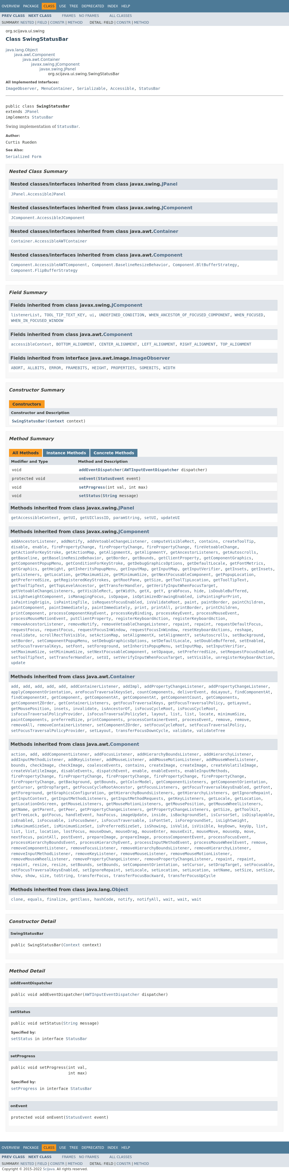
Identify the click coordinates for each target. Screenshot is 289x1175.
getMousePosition (30, 708)
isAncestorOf (115, 708)
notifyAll (148, 899)
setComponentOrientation (150, 864)
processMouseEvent (216, 613)
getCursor (21, 787)
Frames (69, 16)
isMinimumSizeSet (73, 826)
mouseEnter (154, 831)
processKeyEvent (174, 613)
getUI (69, 517)
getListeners (25, 574)
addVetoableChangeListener (117, 541)
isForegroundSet (193, 820)
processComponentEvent (179, 837)
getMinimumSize (129, 574)
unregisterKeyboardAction (244, 657)
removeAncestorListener (37, 624)
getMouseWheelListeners (235, 804)
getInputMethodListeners (78, 798)
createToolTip (238, 541)
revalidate (23, 635)
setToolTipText (27, 657)
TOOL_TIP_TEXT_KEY (64, 315)
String (110, 495)
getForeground (26, 793)
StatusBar (149, 88)
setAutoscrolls (210, 635)
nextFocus (21, 837)
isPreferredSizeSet (118, 826)
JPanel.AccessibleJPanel (38, 194)
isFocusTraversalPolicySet (117, 714)
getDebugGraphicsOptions (155, 563)
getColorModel (136, 782)
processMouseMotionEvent (38, 618)
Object (120, 889)
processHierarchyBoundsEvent (43, 842)
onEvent (87, 478)
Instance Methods (66, 453)
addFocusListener (113, 754)
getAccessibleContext (35, 517)
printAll (160, 607)
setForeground (102, 646)
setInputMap (188, 646)
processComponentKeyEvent (77, 613)
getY (158, 591)
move (249, 831)
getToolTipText (229, 580)
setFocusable (258, 864)
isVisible (202, 826)
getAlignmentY (150, 552)
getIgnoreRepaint (251, 793)
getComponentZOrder (32, 703)
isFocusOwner (82, 820)
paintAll (46, 837)
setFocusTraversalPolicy (216, 725)
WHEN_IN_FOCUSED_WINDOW (37, 320)
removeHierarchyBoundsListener (155, 848)
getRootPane (126, 580)
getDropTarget (52, 787)
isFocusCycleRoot (154, 708)
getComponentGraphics (227, 558)
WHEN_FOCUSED (249, 315)
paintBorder (214, 602)
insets (61, 708)
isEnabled (21, 820)
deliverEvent (192, 692)
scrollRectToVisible (62, 635)
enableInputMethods (206, 771)
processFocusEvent (229, 837)
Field (42, 23)
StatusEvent (111, 478)
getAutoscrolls (239, 552)
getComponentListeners (181, 782)
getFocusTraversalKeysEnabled (215, 787)
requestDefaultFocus (238, 624)
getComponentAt (101, 697)
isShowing (155, 826)
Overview (11, 6)
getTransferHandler (120, 585)
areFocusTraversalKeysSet (103, 692)
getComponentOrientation (238, 782)
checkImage (42, 765)
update (18, 662)
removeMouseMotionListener (200, 853)
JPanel (32, 111)
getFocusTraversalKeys (138, 703)
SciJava (49, 1169)
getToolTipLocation (187, 580)
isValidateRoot (163, 602)
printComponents (105, 719)
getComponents (221, 697)
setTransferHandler (70, 657)
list (175, 714)
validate (182, 730)
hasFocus (106, 815)
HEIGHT (99, 368)
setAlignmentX (138, 635)
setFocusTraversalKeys (36, 646)
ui (91, 315)
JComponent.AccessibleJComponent (48, 217)
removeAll (21, 725)
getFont (262, 787)
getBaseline (24, 558)
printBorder (188, 607)
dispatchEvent (112, 771)
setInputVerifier (225, 646)
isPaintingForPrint (217, 596)
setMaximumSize (27, 651)
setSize (243, 870)
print (140, 607)
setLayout (100, 730)
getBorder (117, 558)
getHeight (53, 569)
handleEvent (79, 815)
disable (19, 547)
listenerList (25, 315)
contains (208, 541)
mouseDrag (126, 831)
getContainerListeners (84, 703)
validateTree (210, 730)
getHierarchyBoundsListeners (141, 793)
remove (223, 719)
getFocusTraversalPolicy (195, 703)
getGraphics (24, 569)
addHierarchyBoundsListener (168, 754)
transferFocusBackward (138, 875)
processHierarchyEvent (105, 842)
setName (221, 870)
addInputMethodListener (37, 759)
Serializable (91, 88)
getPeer (67, 809)
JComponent (177, 207)
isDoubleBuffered (228, 591)
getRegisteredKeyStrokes (81, 580)
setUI (150, 517)
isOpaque (118, 596)
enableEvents (165, 771)
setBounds (81, 864)
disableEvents (76, 771)
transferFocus (93, 875)
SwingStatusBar (28, 421)
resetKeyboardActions (206, 629)
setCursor (193, 864)
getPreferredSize (30, 580)
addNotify (71, 541)
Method (75, 23)
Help (125, 6)
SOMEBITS (148, 368)
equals (35, 899)
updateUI (170, 517)
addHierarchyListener (227, 754)
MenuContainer (56, 88)
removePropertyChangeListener (106, 859)
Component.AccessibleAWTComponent (49, 264)
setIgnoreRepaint (101, 870)
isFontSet (159, 820)
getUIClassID (94, 517)
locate (206, 714)
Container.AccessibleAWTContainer (49, 241)
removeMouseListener (143, 853)
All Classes (121, 16)
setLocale (136, 870)
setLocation (164, 870)
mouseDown (100, 831)
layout (158, 714)
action (18, 754)
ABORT (17, 368)
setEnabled (251, 640)
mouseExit (181, 831)
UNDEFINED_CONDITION (121, 315)
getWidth (125, 591)
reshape (243, 629)
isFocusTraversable (122, 820)
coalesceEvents (104, 765)
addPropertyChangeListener (174, 686)
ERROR (55, 368)
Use (62, 6)
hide (199, 591)
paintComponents (29, 719)
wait (168, 899)
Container (165, 231)
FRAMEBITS (76, 368)
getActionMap (80, 552)
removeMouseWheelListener (39, 859)
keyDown (226, 826)
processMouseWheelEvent (220, 842)
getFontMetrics (246, 563)
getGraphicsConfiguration (75, 793)
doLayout (220, 692)
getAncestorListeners (194, 552)
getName (19, 809)
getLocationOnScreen (33, 804)
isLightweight (231, 820)
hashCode (103, 899)
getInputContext (29, 798)
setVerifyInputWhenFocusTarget (147, 657)
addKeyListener (84, 759)
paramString (126, 517)
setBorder (21, 640)
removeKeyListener (95, 853)
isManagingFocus (86, 596)
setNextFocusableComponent (117, 651)
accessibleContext (31, 344)
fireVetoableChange (215, 547)
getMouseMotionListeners (133, 804)
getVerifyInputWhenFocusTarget (180, 585)
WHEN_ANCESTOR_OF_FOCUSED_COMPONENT (189, 315)
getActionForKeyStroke (36, 552)
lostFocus (74, 831)
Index (113, 6)
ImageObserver (21, 88)
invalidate (85, 708)
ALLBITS (36, 368)
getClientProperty (179, 558)
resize (39, 864)
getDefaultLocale (206, 563)
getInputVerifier (201, 569)
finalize (56, 899)
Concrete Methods (114, 453)
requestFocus (25, 629)
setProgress (92, 487)
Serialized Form (23, 156)
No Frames (89, 16)
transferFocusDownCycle (142, 730)
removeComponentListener (38, 848)
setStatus (89, 495)
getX (144, 591)
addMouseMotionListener (175, 759)
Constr (57, 23)
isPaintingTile (70, 602)
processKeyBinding (131, 613)
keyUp (245, 826)
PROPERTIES (123, 368)
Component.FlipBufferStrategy (44, 270)
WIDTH (169, 368)
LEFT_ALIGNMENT (158, 344)
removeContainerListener (64, 725)
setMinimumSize (65, 651)
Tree (73, 6)
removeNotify (82, 624)
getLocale (219, 798)
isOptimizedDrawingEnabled (162, 596)
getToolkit (246, 809)
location (49, 831)
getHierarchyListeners (202, 793)
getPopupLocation (235, 574)
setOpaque (162, 651)
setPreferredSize (197, 651)
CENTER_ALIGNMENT (118, 344)
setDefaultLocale (170, 640)
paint (190, 602)
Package (31, 6)
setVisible (199, 657)
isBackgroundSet (188, 815)
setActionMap (103, 635)
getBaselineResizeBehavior (72, 558)
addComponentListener (66, 754)
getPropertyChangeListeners (111, 809)
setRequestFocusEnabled (246, 651)
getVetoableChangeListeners (42, 591)
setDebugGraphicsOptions (119, 640)
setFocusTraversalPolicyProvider (48, 730)
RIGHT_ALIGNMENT (197, 344)
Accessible (122, 88)
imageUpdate (134, 815)
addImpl (131, 686)
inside (158, 815)
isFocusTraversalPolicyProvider (46, 714)
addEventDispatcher (100, 470)
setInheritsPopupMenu (146, 646)
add (14, 686)
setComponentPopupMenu (62, 640)
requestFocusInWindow (101, 629)
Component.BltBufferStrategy (205, 264)
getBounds (143, 558)
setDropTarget (224, 864)
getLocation (57, 574)
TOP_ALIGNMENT (235, 344)
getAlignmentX (114, 552)
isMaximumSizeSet (30, 826)
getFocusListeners (157, 787)
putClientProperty (91, 618)
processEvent (196, 719)
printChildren (221, 607)
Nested (27, 23)
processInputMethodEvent (162, 842)
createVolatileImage (233, 765)
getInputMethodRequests (137, 798)
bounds (18, 765)
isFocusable (50, 820)
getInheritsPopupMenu (92, 569)
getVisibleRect (94, 591)
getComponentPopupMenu (36, 563)
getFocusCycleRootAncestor (102, 787)
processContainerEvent (153, 719)
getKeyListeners (185, 798)
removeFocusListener (93, 848)
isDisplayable (257, 815)
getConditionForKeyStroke (94, 563)
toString (63, 875)
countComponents (155, 692)
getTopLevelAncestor (71, 585)
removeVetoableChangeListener (134, 624)
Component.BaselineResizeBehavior (130, 264)
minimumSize (231, 714)
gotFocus (51, 815)
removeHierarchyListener (221, 848)
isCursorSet (224, 815)
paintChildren (247, 602)
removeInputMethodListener (41, 853)
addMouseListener (125, 759)
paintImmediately (68, 607)
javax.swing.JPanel (58, 69)
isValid (178, 826)
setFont (74, 646)
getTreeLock (24, 815)
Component (167, 255)
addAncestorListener (33, 541)
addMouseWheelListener (231, 759)
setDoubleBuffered (214, 640)
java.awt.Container (41, 59)
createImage (162, 765)
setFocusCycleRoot (164, 725)
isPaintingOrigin (30, 602)
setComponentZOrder (118, 725)
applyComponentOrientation (41, 692)
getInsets (236, 569)
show (16, 875)
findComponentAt (252, 692)
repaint (181, 624)
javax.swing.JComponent (55, 64)
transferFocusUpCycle (192, 875)
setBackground (247, 635)
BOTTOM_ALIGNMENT (75, 344)
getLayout (238, 703)
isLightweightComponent (37, 596)
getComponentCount (181, 697)
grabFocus (178, 591)
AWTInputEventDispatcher (151, 470)
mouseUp (231, 831)
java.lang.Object (22, 50)
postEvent (71, 837)
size (44, 875)
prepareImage (101, 837)
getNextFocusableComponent (181, 574)
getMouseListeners (81, 804)
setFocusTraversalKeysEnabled (44, 870)
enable (39, 547)
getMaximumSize (92, 574)
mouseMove (207, 831)
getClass (80, 899)
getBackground (74, 782)
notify (125, 899)
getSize (152, 580)
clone (17, 899)
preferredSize (66, 719)
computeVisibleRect (172, 541)
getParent (43, 809)
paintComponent (27, 607)
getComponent (65, 697)
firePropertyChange (72, 547)
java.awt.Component (34, 54)
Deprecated (93, 6)
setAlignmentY (174, 635)
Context (55, 421)
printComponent (27, 613)
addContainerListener (94, 686)
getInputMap (134, 569)
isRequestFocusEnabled (117, 602)
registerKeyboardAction (142, 618)
